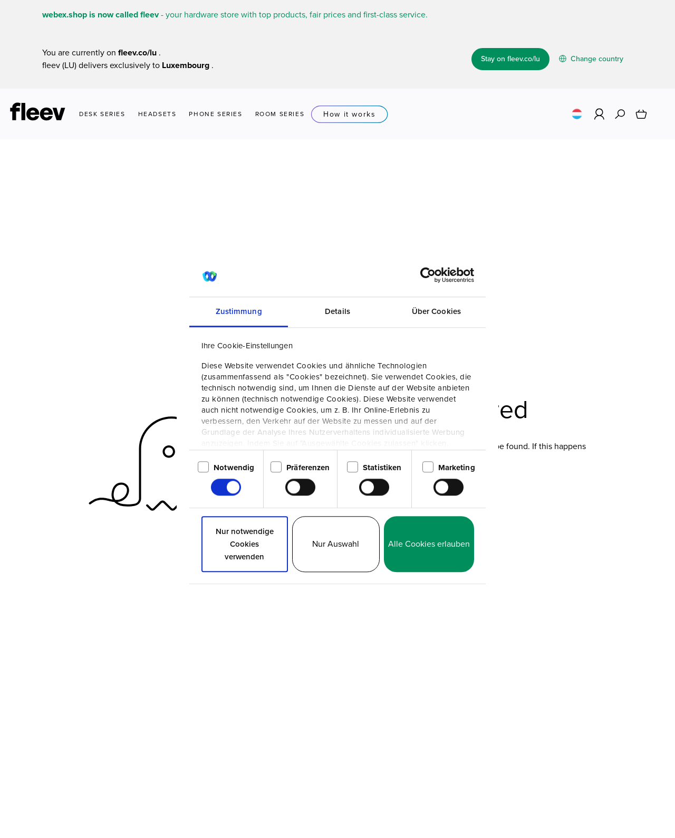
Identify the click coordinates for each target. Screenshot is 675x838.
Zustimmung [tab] (239, 311)
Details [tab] (337, 311)
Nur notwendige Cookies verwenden (245, 544)
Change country (591, 58)
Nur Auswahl (335, 544)
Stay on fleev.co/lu (510, 58)
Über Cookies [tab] (436, 311)
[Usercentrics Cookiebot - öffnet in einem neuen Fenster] (428, 275)
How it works (349, 114)
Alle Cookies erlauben (429, 544)
